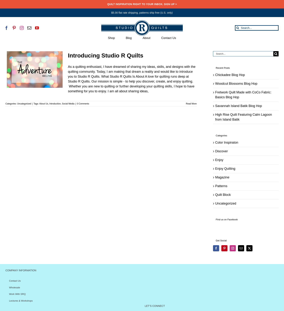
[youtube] (37, 28)
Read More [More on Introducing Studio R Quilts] (191, 103)
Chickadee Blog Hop (230, 75)
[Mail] (241, 248)
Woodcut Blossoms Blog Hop (236, 83)
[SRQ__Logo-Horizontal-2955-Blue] (142, 21)
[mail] (29, 28)
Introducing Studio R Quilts (105, 55)
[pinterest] (14, 28)
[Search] (237, 28)
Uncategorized (24, 103)
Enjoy (219, 160)
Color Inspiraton (226, 142)
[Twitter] (249, 248)
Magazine (222, 177)
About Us (43, 103)
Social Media (68, 103)
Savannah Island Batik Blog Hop (238, 106)
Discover (221, 151)
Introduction (55, 103)
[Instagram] (233, 248)
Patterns (221, 186)
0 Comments (83, 103)
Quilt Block (223, 195)
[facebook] (7, 28)
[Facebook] (216, 248)
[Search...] (257, 28)
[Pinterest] (224, 248)
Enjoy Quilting (225, 168)
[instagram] (22, 28)
